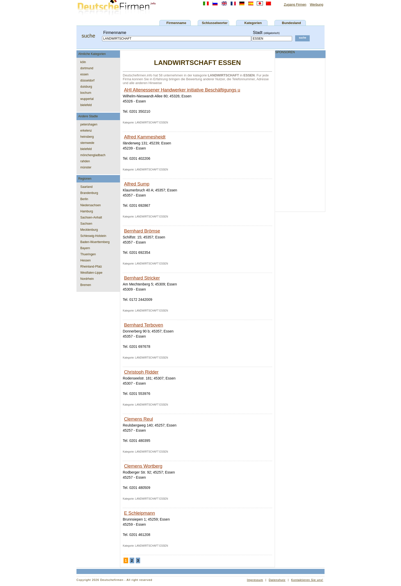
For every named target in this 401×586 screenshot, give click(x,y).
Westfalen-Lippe (91, 272)
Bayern (85, 248)
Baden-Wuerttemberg (95, 242)
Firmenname (176, 23)
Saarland (86, 187)
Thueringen (88, 254)
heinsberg (87, 137)
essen (84, 74)
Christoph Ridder (141, 372)
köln (83, 62)
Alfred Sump (136, 184)
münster (85, 167)
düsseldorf (87, 80)
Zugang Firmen (295, 4)
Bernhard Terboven (143, 325)
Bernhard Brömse (142, 231)
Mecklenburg (89, 230)
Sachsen (86, 223)
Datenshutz (277, 579)
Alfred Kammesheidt (144, 137)
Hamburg (86, 211)
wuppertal (87, 99)
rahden (85, 161)
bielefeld (86, 105)
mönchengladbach (92, 155)
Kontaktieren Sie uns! (307, 579)
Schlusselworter (214, 23)
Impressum (255, 579)
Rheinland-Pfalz (91, 266)
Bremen (85, 285)
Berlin (84, 199)
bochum (85, 93)
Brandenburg (89, 193)
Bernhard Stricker (142, 278)
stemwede (87, 143)
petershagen (88, 124)
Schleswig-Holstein (93, 236)
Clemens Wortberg (143, 466)
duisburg (86, 86)
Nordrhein (87, 279)
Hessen (85, 260)
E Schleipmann (139, 513)
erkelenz (86, 130)
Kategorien (253, 23)
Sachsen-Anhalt (91, 217)
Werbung (316, 4)
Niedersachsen (90, 205)
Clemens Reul (138, 419)
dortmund (86, 68)
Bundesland (291, 23)
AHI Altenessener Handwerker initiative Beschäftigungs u (182, 90)
